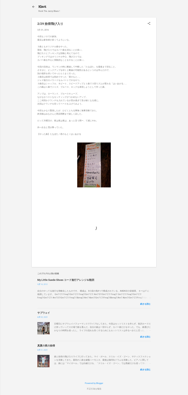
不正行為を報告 (94, 389)
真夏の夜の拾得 (46, 345)
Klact (42, 7)
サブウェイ (43, 312)
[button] (149, 24)
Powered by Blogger (94, 383)
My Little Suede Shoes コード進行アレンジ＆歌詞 (65, 279)
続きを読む (145, 304)
